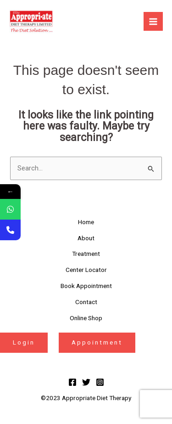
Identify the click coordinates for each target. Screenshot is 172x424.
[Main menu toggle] (153, 21)
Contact (86, 301)
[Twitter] (86, 382)
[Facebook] (72, 382)
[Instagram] (100, 382)
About (86, 238)
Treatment (86, 253)
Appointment (97, 342)
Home (86, 222)
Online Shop (86, 318)
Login (24, 342)
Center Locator (86, 269)
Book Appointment (86, 285)
